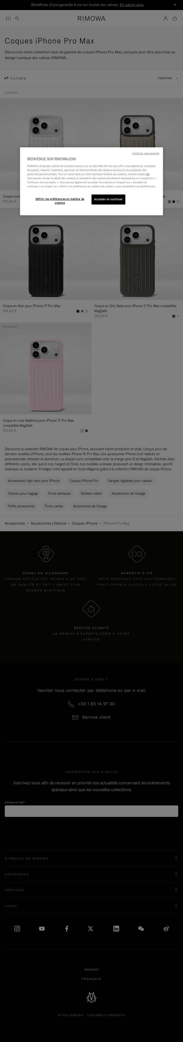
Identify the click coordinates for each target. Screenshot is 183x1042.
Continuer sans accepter (145, 153)
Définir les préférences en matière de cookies (60, 201)
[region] (91, 181)
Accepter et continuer (108, 199)
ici (147, 174)
